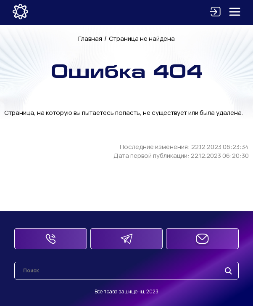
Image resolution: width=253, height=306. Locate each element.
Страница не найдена (142, 38)
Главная (90, 38)
